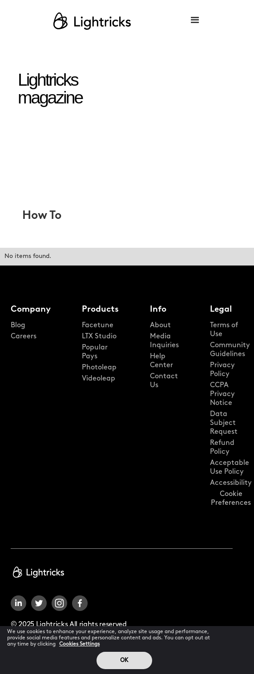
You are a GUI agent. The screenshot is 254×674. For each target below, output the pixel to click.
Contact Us (164, 381)
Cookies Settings (79, 648)
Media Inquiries (164, 341)
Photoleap (99, 367)
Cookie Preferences (231, 499)
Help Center (161, 361)
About (160, 325)
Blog (18, 325)
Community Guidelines (230, 350)
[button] (195, 21)
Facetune (97, 325)
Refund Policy (222, 448)
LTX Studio (99, 336)
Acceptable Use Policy (229, 468)
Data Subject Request (224, 423)
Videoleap (98, 378)
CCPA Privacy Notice (222, 394)
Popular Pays (95, 352)
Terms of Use (224, 330)
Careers (23, 336)
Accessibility (231, 483)
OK (124, 665)
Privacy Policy (222, 370)
